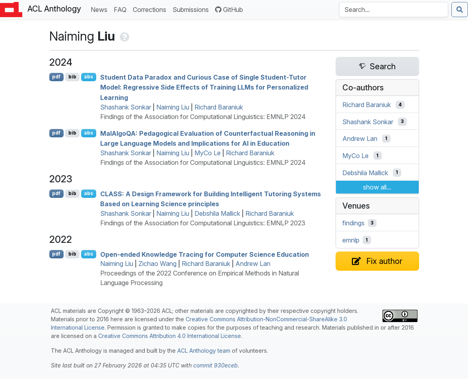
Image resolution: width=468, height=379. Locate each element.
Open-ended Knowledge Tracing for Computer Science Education (204, 254)
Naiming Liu (172, 107)
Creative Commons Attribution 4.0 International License (169, 335)
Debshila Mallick (217, 213)
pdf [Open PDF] (56, 77)
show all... (377, 187)
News (101, 9)
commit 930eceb (215, 365)
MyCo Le (207, 153)
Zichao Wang (157, 264)
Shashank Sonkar (125, 107)
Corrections (151, 9)
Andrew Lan (252, 264)
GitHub (229, 10)
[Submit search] (459, 9)
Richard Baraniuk (218, 107)
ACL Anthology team (203, 350)
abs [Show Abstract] (88, 77)
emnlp (350, 240)
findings (353, 223)
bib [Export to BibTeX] (72, 77)
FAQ (122, 9)
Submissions (192, 9)
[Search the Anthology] (393, 9)
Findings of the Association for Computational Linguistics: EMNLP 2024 (203, 117)
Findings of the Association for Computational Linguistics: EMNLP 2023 (202, 223)
